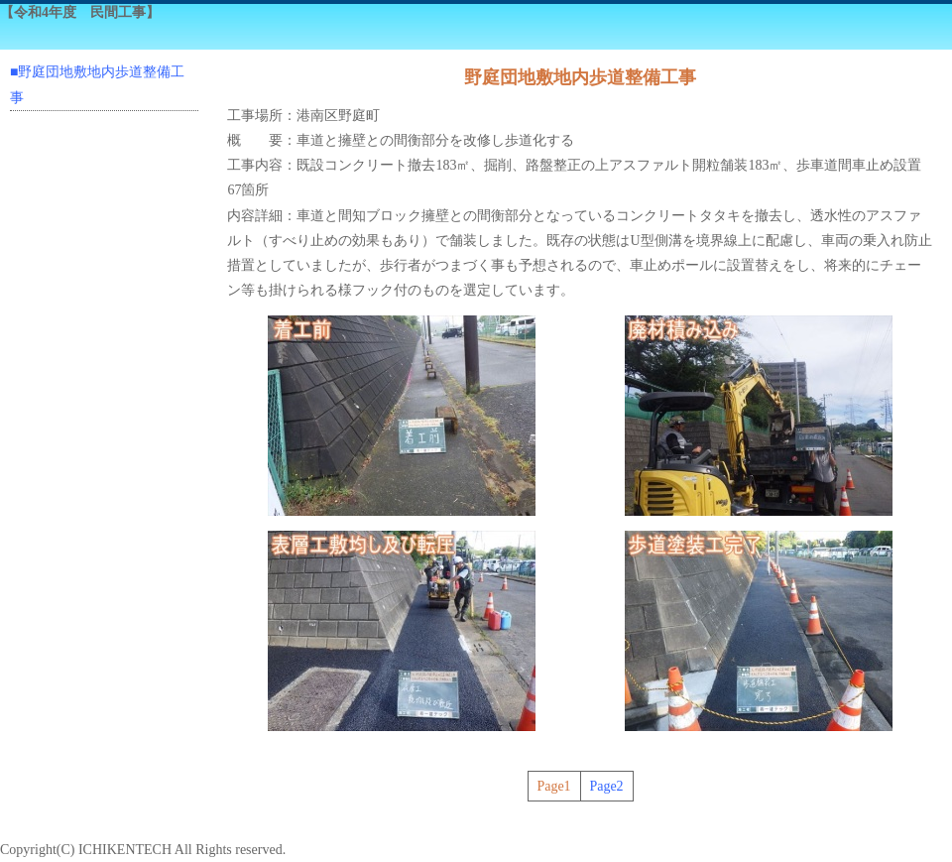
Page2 (606, 786)
